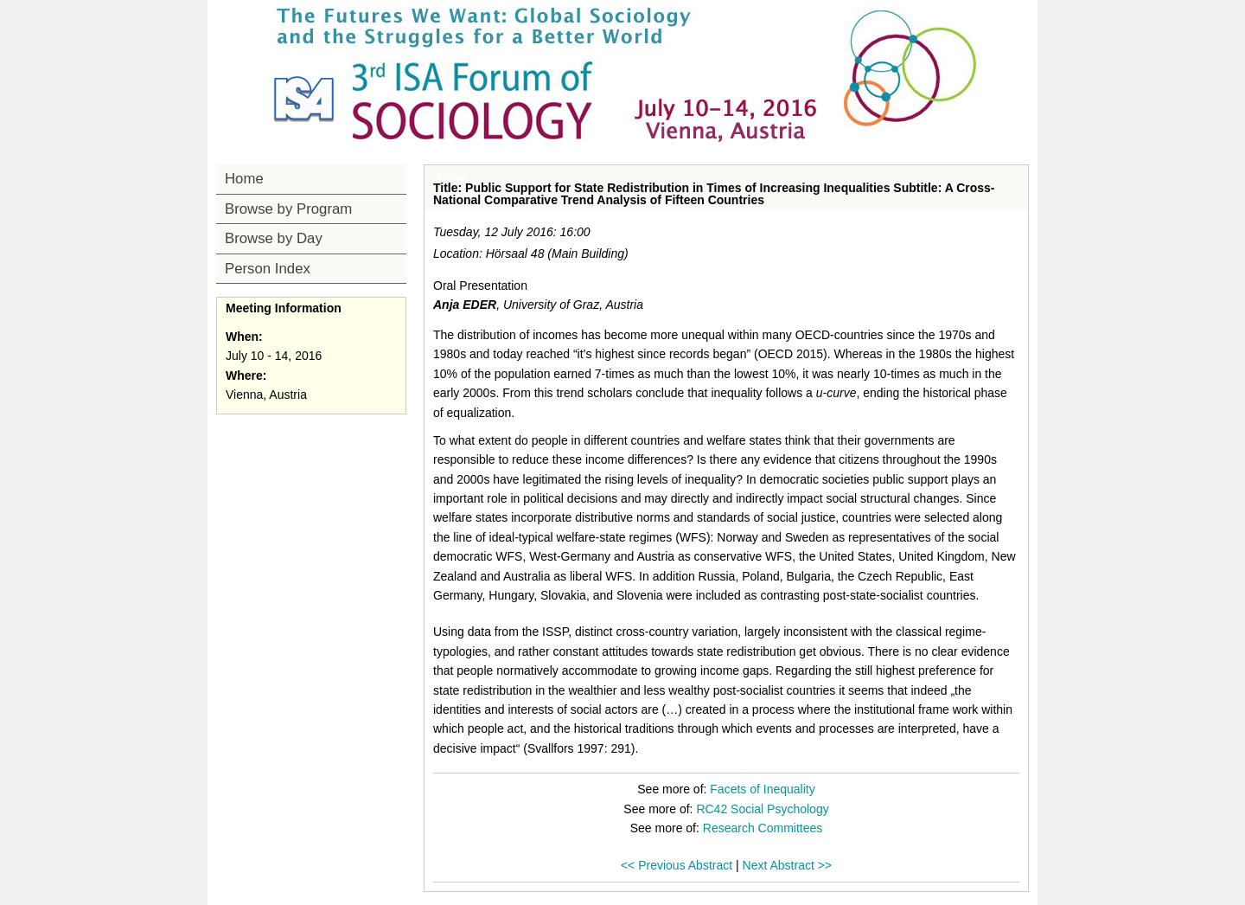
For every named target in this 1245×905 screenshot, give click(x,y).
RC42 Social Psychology (762, 809)
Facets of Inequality (762, 789)
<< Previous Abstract (676, 865)
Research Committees (763, 828)
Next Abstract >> (788, 865)
